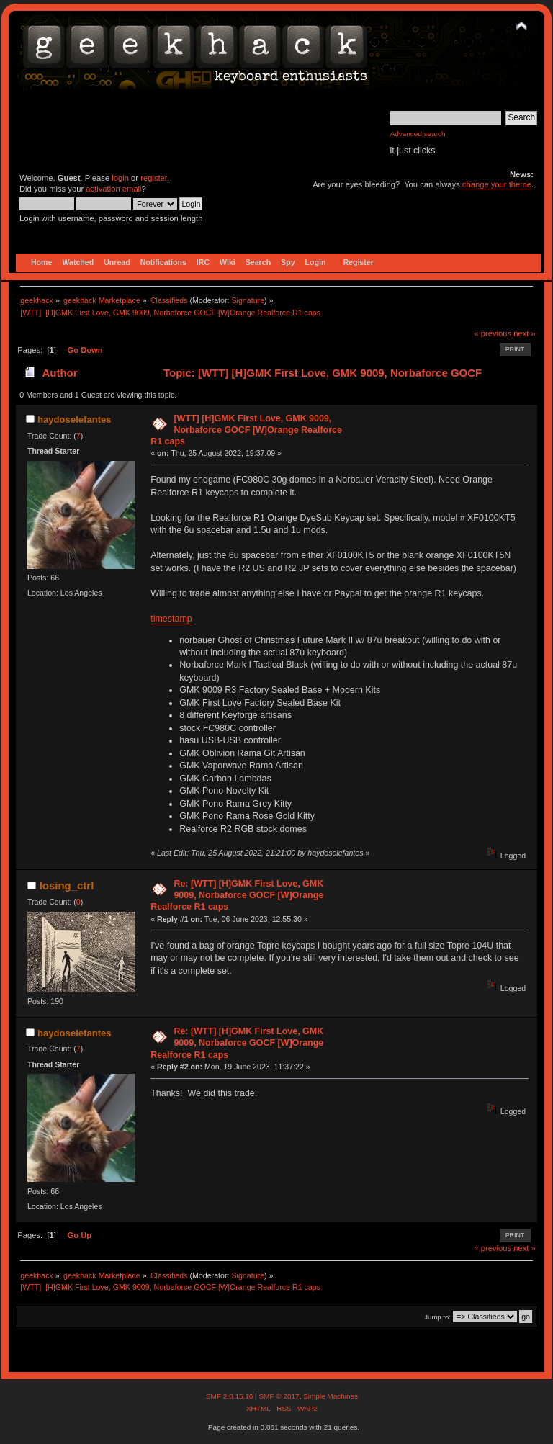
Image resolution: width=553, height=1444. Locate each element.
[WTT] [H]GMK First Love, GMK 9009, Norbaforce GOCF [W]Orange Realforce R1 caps (246, 430)
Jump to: (437, 1317)
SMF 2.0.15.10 (230, 1396)
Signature (247, 300)
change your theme (496, 184)
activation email (113, 188)
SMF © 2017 (278, 1396)
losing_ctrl (67, 885)
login (120, 178)
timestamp (171, 619)
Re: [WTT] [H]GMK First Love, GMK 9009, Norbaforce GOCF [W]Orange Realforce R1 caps (236, 895)
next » (524, 333)
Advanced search (418, 134)
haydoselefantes (74, 419)
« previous (492, 333)
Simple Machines (330, 1396)
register (153, 178)
